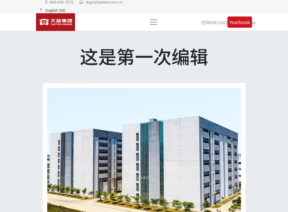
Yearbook (240, 22)
